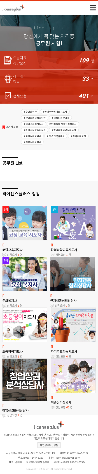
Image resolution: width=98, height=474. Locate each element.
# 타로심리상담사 (32, 142)
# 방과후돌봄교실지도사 (63, 130)
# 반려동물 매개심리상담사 (63, 124)
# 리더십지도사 (78, 136)
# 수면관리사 (30, 111)
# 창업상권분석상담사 (34, 117)
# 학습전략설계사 (56, 136)
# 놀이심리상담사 (32, 136)
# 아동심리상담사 (60, 117)
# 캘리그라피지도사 (33, 124)
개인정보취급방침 (49, 445)
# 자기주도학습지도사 (34, 130)
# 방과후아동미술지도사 (54, 111)
